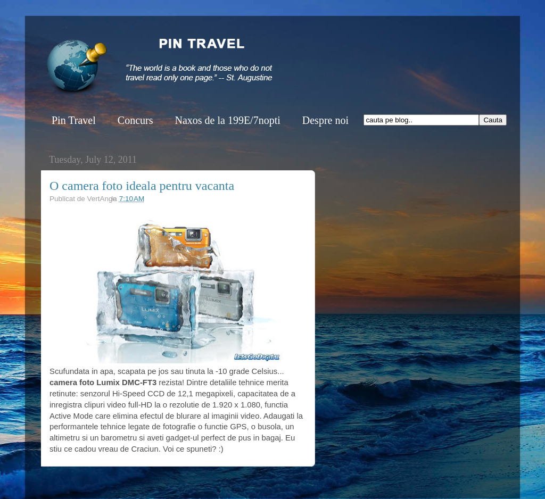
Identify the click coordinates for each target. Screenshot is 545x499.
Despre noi (325, 120)
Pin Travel (74, 120)
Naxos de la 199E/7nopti (227, 120)
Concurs (135, 120)
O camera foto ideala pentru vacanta (141, 186)
